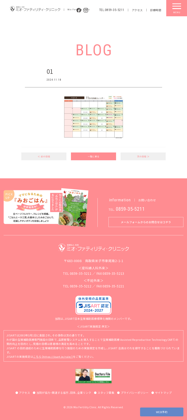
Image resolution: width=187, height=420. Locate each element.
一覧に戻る (93, 156)
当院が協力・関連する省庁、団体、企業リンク (63, 392)
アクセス (137, 10)
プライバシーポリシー (135, 392)
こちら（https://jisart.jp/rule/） (53, 357)
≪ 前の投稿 (44, 156)
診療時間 (155, 10)
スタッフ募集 (105, 392)
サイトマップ (163, 392)
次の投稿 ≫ (143, 156)
